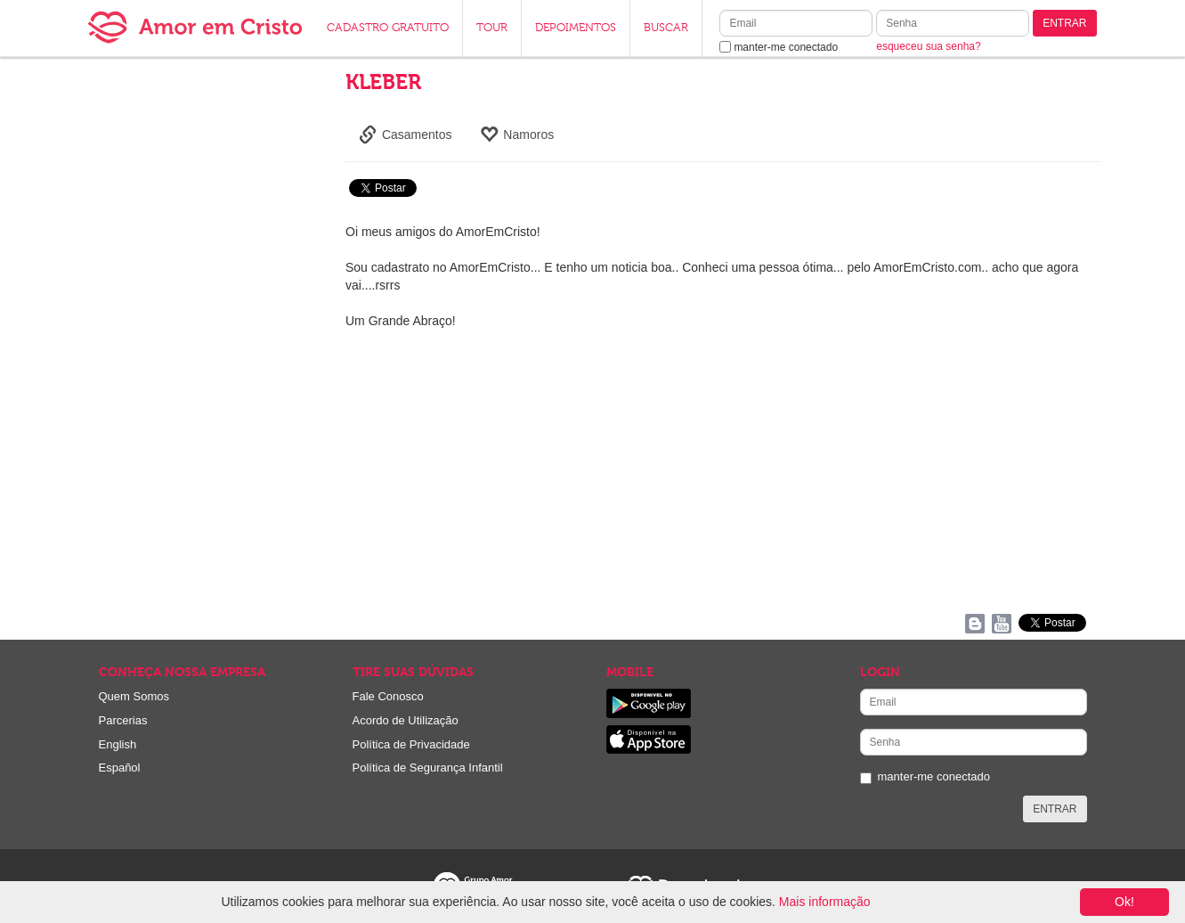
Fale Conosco (388, 696)
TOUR (491, 28)
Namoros (517, 134)
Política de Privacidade (411, 744)
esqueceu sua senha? (928, 46)
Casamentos (405, 134)
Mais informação (825, 901)
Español (120, 767)
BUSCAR (666, 28)
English (118, 744)
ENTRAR (1064, 23)
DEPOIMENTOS (575, 28)
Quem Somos (134, 696)
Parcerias (123, 720)
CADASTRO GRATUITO (388, 28)
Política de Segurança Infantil (428, 767)
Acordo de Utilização (406, 720)
